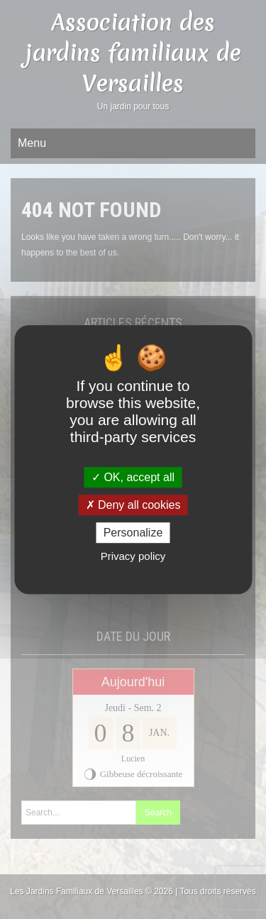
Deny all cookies (133, 505)
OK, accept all (133, 477)
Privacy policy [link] (133, 556)
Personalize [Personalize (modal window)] (133, 533)
